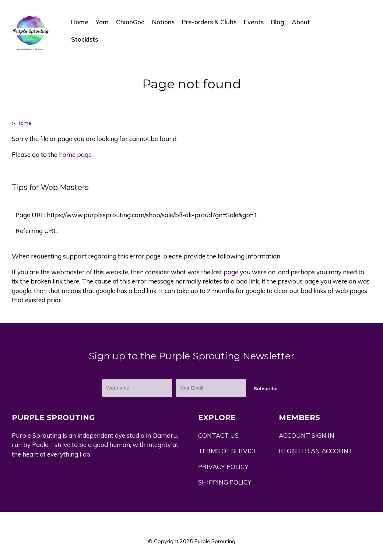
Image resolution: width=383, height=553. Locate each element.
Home (79, 22)
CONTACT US (218, 435)
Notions (163, 22)
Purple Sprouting (214, 541)
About (301, 22)
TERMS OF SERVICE (227, 451)
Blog (277, 22)
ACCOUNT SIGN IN (306, 435)
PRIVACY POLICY (223, 467)
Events (254, 22)
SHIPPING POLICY (225, 482)
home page (75, 154)
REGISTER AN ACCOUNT (316, 451)
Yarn (102, 22)
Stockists (84, 39)
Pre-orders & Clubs (209, 22)
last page (225, 272)
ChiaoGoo (130, 22)
